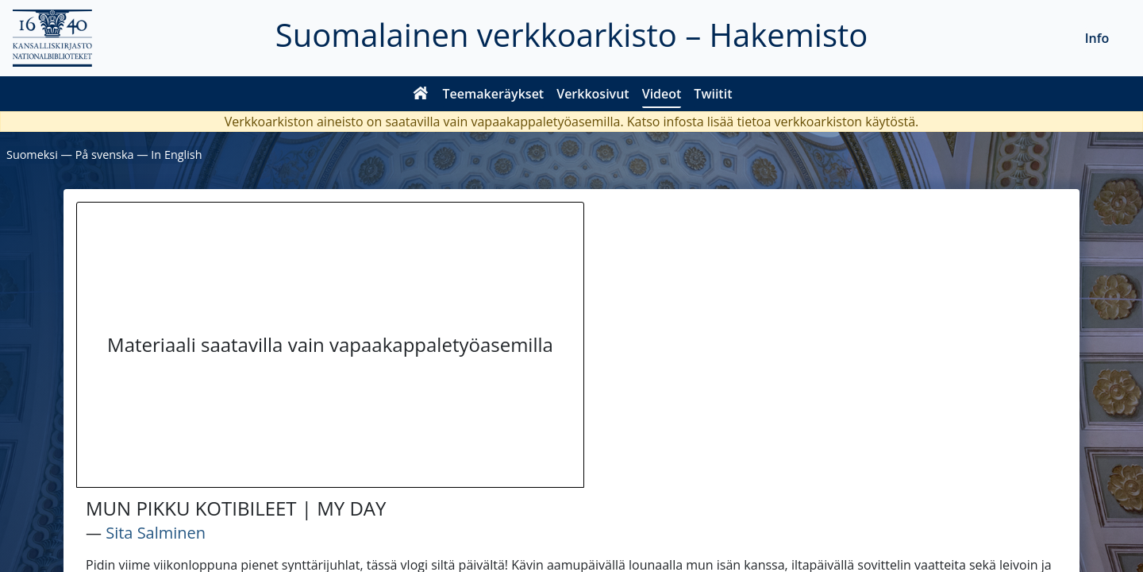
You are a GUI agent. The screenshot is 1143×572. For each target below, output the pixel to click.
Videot (662, 93)
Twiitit (713, 93)
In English (176, 154)
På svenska (104, 154)
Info (1097, 38)
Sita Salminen (156, 532)
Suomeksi (32, 154)
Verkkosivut (592, 93)
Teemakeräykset (494, 93)
